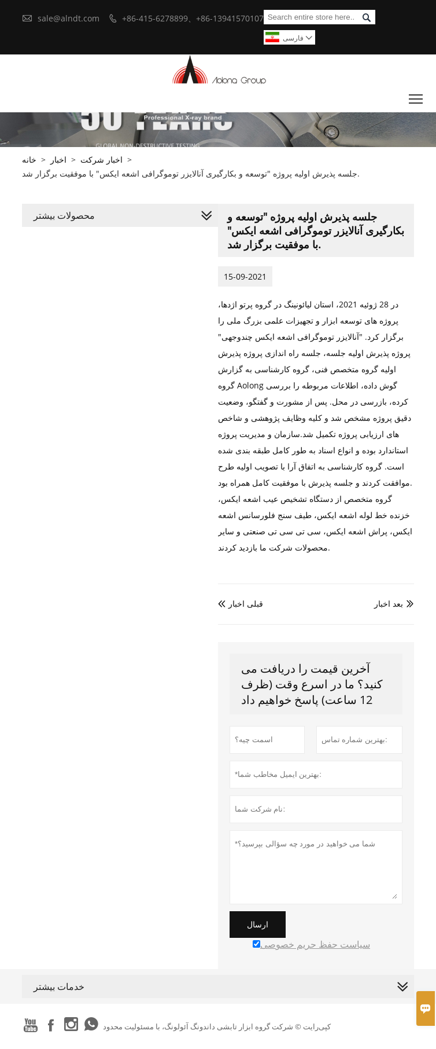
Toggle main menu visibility (416, 96)
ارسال (257, 924)
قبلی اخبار (240, 603)
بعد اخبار (388, 603)
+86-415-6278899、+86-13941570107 (193, 18)
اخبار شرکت (101, 159)
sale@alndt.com (68, 18)
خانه (29, 159)
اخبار (58, 159)
